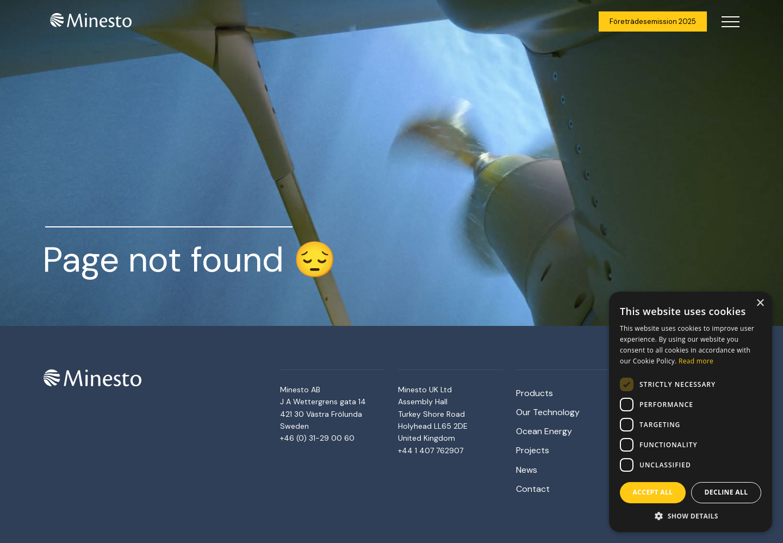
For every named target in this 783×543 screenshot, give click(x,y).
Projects (532, 450)
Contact (533, 489)
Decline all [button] (726, 492)
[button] (690, 515)
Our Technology (548, 412)
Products (534, 393)
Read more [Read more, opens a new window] (696, 361)
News (526, 470)
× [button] (760, 303)
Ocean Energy (544, 431)
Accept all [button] (653, 492)
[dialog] (690, 412)
